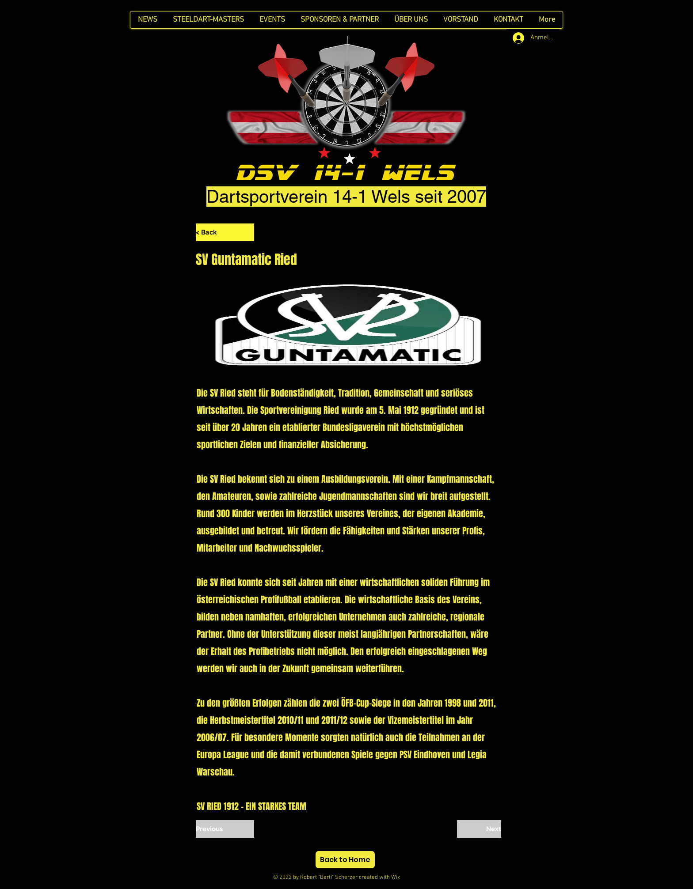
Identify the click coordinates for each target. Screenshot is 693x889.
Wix (403, 877)
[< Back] (225, 232)
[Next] (479, 829)
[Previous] (225, 829)
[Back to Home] (345, 859)
